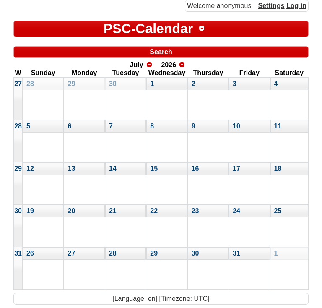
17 (236, 168)
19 (30, 210)
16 (195, 168)
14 (113, 168)
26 (30, 253)
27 (18, 83)
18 (278, 168)
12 (30, 168)
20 (71, 210)
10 (236, 126)
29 (71, 83)
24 (236, 210)
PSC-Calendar (148, 28)
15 (154, 168)
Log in (296, 5)
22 (154, 210)
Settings (271, 5)
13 (71, 168)
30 (113, 83)
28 (30, 83)
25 (278, 210)
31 (18, 253)
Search (161, 51)
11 (278, 126)
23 (195, 210)
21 (113, 210)
